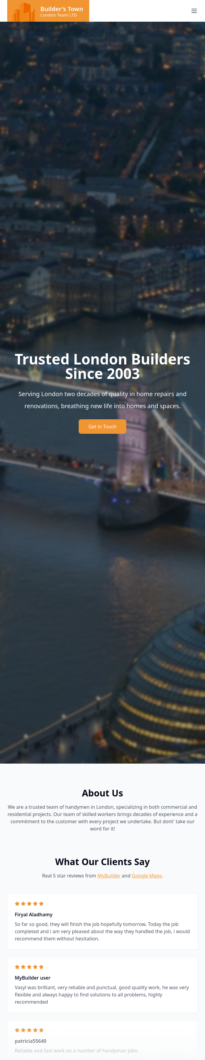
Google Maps (147, 875)
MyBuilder (109, 875)
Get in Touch (102, 426)
